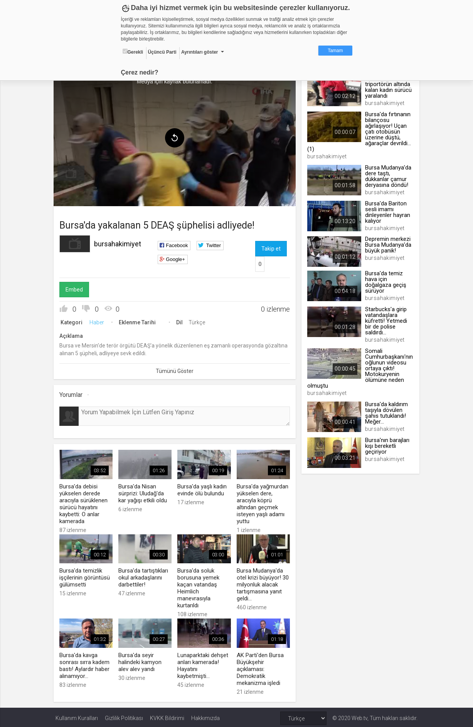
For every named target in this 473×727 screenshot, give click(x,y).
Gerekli (133, 52)
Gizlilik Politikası (124, 716)
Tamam (335, 50)
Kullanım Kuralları (77, 716)
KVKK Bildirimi (167, 716)
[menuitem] (72, 172)
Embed (76, 288)
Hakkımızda (205, 716)
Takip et (271, 247)
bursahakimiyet (119, 243)
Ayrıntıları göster (199, 52)
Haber (98, 321)
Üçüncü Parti (162, 52)
